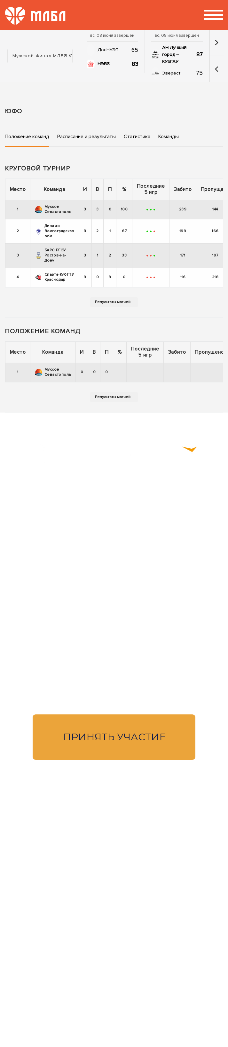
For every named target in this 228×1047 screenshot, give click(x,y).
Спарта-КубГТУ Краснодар (55, 277)
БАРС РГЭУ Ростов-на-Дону (51, 255)
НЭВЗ (104, 64)
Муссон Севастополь (53, 209)
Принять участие (114, 737)
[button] (216, 69)
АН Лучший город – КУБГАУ (174, 54)
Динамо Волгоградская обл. (55, 231)
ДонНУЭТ (108, 49)
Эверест (171, 73)
